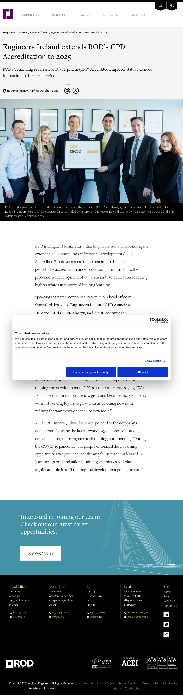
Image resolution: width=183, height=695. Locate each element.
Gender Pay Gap (128, 683)
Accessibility (86, 683)
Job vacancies (41, 553)
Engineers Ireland (108, 246)
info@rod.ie (19, 616)
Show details (153, 360)
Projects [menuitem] (57, 15)
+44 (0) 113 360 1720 (138, 612)
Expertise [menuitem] (31, 15)
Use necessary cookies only (91, 371)
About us (35, 32)
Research (169, 601)
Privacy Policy (105, 683)
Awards (168, 596)
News (46, 32)
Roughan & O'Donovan (15, 32)
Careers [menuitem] (110, 15)
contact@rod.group (138, 616)
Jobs (166, 587)
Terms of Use (150, 683)
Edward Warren (80, 422)
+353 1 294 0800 (21, 612)
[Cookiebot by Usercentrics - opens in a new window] (152, 320)
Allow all (142, 371)
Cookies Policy (134, 688)
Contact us (170, 606)
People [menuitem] (84, 15)
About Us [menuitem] (137, 15)
